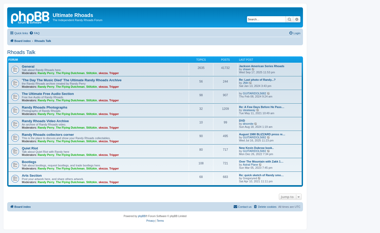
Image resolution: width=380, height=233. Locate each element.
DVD (242, 120)
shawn (247, 69)
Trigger (114, 73)
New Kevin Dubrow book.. (256, 147)
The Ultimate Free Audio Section (48, 94)
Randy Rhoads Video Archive (45, 121)
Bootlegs (29, 162)
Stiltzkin (91, 73)
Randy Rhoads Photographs (44, 107)
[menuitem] (34, 33)
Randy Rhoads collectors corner (48, 135)
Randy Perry (46, 73)
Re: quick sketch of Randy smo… (261, 175)
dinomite (248, 123)
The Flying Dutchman (70, 73)
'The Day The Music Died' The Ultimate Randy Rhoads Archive (71, 80)
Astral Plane (250, 164)
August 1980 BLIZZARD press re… (262, 134)
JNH (245, 82)
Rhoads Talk (21, 52)
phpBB (142, 216)
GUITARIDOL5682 (254, 93)
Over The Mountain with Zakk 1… (261, 161)
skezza (103, 73)
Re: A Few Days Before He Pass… (261, 107)
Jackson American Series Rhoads (261, 66)
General (28, 66)
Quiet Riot (30, 148)
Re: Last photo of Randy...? (257, 79)
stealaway (249, 110)
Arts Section (32, 175)
